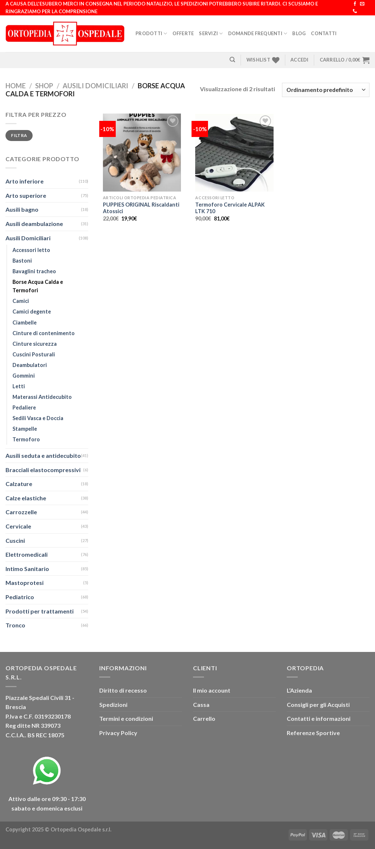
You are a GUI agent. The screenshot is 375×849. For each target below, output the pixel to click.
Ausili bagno (21, 209)
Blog (299, 33)
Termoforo (26, 439)
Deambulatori (29, 365)
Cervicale (18, 526)
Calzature (18, 483)
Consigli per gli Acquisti (318, 704)
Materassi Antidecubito (42, 397)
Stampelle (24, 429)
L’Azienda (299, 690)
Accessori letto (31, 250)
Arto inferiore (24, 181)
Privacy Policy (118, 732)
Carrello (204, 718)
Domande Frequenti (257, 33)
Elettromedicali (26, 554)
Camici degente (31, 311)
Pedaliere (24, 407)
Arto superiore (25, 195)
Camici (20, 301)
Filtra (19, 135)
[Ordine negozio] (326, 90)
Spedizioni (113, 704)
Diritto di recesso (123, 690)
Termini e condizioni (126, 718)
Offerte (183, 33)
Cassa (201, 704)
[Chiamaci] (355, 11)
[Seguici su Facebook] (355, 4)
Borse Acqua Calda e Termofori (37, 286)
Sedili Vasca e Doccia (37, 418)
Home (15, 86)
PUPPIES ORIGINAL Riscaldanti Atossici (141, 208)
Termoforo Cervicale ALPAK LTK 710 (230, 208)
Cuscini (15, 540)
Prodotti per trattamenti (39, 611)
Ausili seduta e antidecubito (43, 455)
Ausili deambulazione (34, 223)
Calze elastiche (25, 497)
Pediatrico (19, 596)
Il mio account (211, 690)
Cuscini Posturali (33, 354)
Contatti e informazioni (318, 718)
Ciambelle (24, 322)
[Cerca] (232, 60)
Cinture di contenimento (43, 333)
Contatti (324, 33)
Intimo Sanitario (27, 568)
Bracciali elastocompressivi (43, 469)
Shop (44, 86)
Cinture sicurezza (34, 344)
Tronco (15, 625)
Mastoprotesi (24, 582)
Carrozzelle (21, 511)
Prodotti (151, 33)
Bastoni (22, 260)
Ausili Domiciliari (95, 86)
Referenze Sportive (313, 732)
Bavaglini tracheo (34, 271)
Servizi (211, 33)
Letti (18, 386)
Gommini (23, 375)
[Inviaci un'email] (362, 4)
